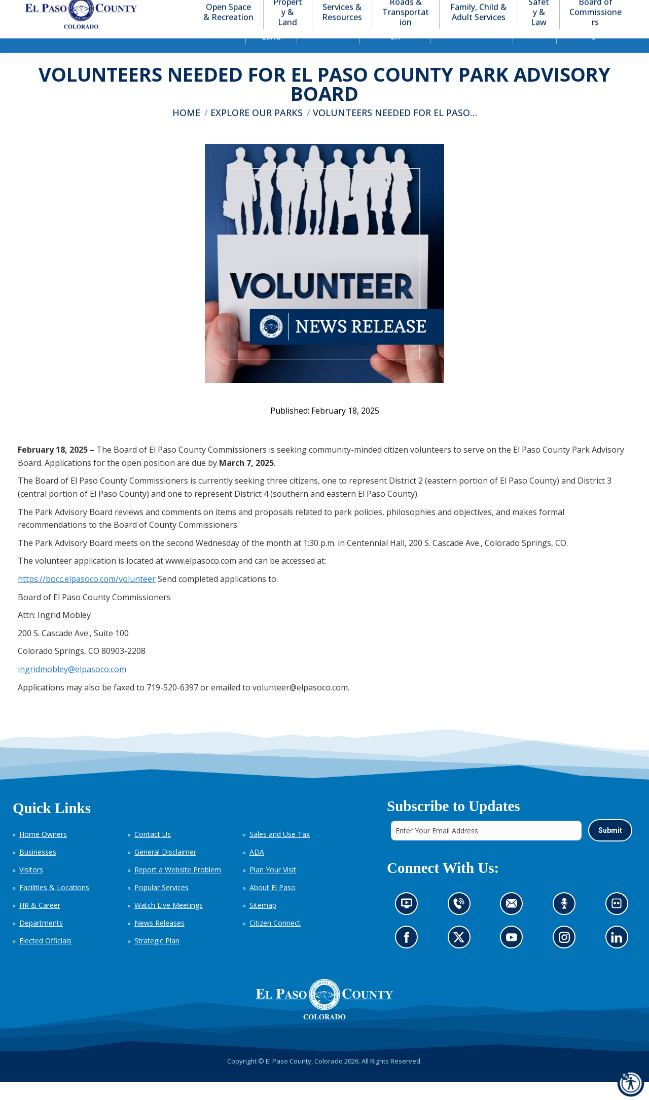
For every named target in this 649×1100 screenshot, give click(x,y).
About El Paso (272, 905)
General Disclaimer (165, 870)
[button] (584, 9)
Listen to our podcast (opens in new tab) (566, 924)
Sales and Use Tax (279, 852)
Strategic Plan (156, 959)
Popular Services (161, 905)
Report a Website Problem (177, 888)
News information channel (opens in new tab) (409, 924)
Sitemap (262, 923)
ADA (256, 870)
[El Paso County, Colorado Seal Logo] (324, 1017)
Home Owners (43, 852)
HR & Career (39, 923)
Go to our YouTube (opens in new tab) (514, 958)
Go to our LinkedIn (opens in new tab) (619, 958)
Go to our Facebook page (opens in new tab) (409, 958)
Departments (41, 941)
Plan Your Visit (272, 888)
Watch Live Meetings (168, 923)
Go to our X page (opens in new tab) (461, 958)
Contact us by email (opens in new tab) (514, 924)
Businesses (37, 870)
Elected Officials (45, 959)
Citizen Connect (275, 941)
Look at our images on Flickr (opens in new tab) (619, 924)
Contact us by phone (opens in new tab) (461, 924)
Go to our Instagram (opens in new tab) (567, 958)
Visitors (31, 888)
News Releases (159, 941)
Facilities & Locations (54, 905)
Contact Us (152, 852)
